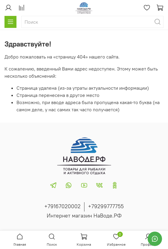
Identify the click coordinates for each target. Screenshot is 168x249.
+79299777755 (106, 206)
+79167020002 (62, 206)
